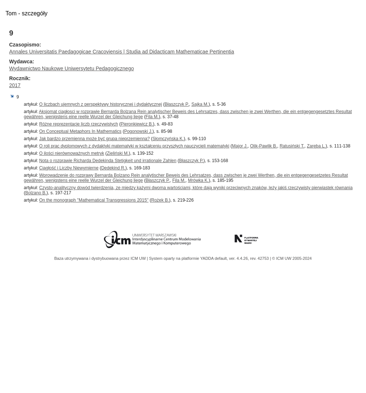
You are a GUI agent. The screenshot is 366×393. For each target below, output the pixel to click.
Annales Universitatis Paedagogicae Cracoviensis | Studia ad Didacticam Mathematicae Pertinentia (121, 52)
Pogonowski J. (138, 131)
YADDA (207, 258)
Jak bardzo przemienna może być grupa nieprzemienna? (94, 138)
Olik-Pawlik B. (263, 146)
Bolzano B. (35, 192)
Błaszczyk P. (177, 104)
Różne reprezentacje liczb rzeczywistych (78, 124)
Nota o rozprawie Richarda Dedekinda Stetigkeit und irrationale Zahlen (107, 160)
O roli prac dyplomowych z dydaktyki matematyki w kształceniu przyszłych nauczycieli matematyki (134, 146)
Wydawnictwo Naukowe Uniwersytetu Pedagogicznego (71, 68)
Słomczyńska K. (168, 138)
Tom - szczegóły (26, 13)
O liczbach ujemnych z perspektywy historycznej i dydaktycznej (100, 104)
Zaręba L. (316, 146)
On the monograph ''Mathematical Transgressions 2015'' (94, 200)
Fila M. (152, 116)
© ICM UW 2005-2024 (291, 258)
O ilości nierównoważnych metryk (71, 153)
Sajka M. (200, 104)
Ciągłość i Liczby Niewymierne (68, 168)
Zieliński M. (118, 153)
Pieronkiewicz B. (137, 124)
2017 (14, 85)
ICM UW (139, 258)
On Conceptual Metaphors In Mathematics (80, 131)
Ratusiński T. (292, 146)
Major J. (240, 146)
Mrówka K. (198, 180)
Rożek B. (160, 200)
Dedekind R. (113, 168)
